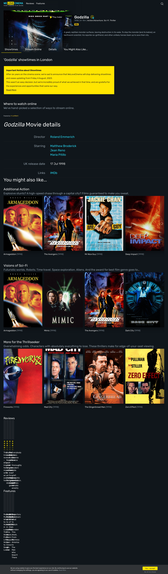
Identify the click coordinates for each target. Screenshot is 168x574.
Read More (62, 570)
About (59, 518)
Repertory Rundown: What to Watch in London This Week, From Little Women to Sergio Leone (20, 489)
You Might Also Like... (76, 49)
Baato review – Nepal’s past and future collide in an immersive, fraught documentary (55, 448)
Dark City (129, 330)
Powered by (11, 115)
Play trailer (14, 16)
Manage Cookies (64, 543)
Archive (60, 524)
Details (53, 49)
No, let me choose (150, 572)
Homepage (27, 518)
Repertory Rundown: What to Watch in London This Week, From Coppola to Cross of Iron (57, 489)
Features (41, 3)
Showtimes (11, 49)
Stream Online (33, 49)
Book (25, 524)
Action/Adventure (95, 20)
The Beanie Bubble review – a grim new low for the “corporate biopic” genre (94, 448)
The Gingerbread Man (95, 407)
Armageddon (10, 254)
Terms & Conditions (66, 531)
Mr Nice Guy (91, 254)
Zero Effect (131, 407)
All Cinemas (44, 518)
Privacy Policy (63, 537)
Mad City (48, 407)
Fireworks (8, 407)
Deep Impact (131, 254)
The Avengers (51, 254)
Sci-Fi (106, 20)
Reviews (29, 3)
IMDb (53, 172)
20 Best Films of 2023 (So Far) (93, 487)
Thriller (113, 20)
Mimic (47, 330)
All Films (27, 531)
